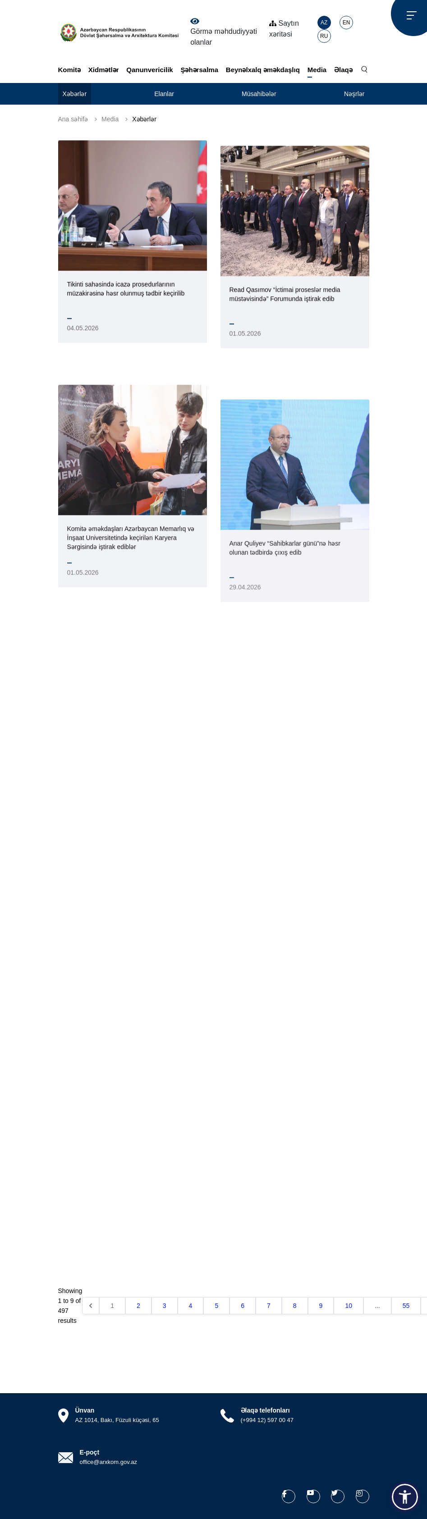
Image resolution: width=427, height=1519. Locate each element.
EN (346, 22)
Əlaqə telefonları (265, 1410)
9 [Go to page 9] (321, 1305)
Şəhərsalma (199, 70)
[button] (405, 1497)
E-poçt (90, 1452)
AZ (324, 22)
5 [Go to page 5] (216, 1305)
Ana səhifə (73, 119)
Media (317, 70)
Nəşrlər (354, 93)
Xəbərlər (75, 93)
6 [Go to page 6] (242, 1305)
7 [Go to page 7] (269, 1305)
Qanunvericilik (149, 70)
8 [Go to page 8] (295, 1305)
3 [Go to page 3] (164, 1305)
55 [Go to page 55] (406, 1305)
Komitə (69, 70)
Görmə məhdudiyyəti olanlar (223, 32)
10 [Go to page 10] (348, 1305)
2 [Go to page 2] (138, 1305)
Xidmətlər (103, 70)
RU (324, 36)
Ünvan (85, 1410)
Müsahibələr (259, 93)
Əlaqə (343, 70)
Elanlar (164, 93)
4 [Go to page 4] (191, 1305)
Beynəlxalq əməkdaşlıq (263, 70)
